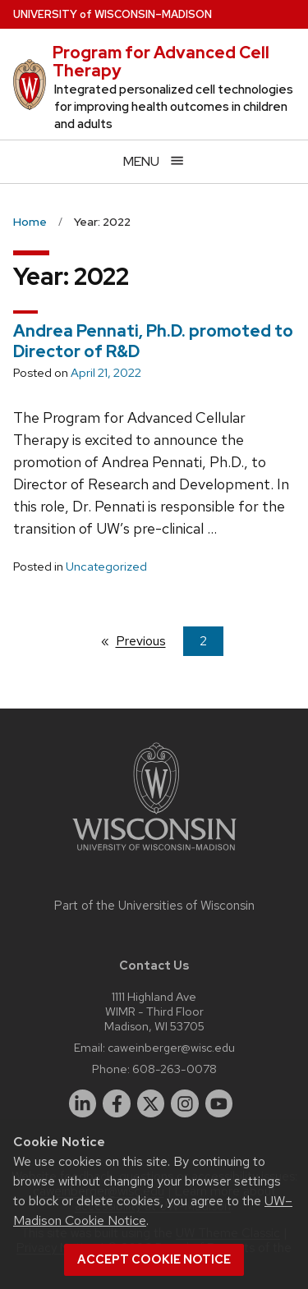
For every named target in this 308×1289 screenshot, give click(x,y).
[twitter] (151, 1103)
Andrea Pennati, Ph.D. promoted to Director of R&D (153, 341)
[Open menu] (154, 161)
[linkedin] (83, 1103)
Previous (149, 640)
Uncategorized (106, 566)
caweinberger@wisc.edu (171, 1047)
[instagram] (185, 1103)
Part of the (154, 905)
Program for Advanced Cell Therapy (161, 61)
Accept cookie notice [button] (154, 1259)
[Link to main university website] (154, 853)
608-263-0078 (174, 1068)
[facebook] (117, 1103)
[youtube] (219, 1103)
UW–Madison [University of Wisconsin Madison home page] (112, 14)
